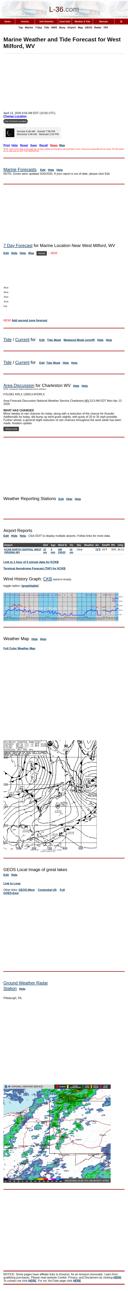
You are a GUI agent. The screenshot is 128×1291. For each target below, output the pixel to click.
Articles (25, 21)
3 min (53, 551)
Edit (42, 170)
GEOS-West (27, 889)
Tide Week (54, 340)
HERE (117, 1277)
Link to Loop (12, 883)
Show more (11, 429)
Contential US (47, 889)
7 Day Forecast (18, 245)
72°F (98, 549)
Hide (51, 170)
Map (80, 27)
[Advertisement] (65, 81)
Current (22, 339)
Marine (29, 27)
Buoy (62, 27)
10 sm (71, 551)
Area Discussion (18, 385)
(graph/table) (30, 585)
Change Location (15, 116)
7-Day (38, 27)
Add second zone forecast (29, 320)
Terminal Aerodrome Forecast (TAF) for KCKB (34, 568)
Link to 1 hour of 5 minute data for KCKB (31, 562)
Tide (46, 27)
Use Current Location (15, 121)
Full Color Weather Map (19, 648)
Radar (97, 27)
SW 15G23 (61, 551)
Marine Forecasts (19, 169)
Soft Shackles (46, 21)
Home (7, 21)
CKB (47, 578)
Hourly (41, 253)
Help (59, 170)
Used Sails (65, 21)
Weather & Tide (82, 21)
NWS (54, 27)
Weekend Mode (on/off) (79, 340)
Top (20, 27)
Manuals (103, 21)
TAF (106, 27)
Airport (71, 27)
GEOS (88, 27)
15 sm (45, 551)
